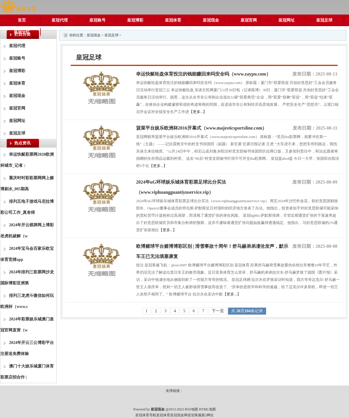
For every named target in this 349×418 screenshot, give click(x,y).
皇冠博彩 (135, 20)
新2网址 (208, 415)
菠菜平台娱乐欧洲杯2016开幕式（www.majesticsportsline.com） (201, 127)
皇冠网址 (286, 20)
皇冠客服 (195, 415)
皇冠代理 (59, 20)
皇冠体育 (173, 20)
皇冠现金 (211, 20)
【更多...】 (198, 112)
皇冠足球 (324, 20)
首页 (22, 20)
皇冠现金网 (179, 415)
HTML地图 (207, 409)
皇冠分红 (22, 32)
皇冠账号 (97, 20)
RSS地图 (191, 409)
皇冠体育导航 (145, 415)
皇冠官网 (249, 20)
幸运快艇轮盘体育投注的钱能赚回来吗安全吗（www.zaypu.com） (203, 73)
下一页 (218, 311)
